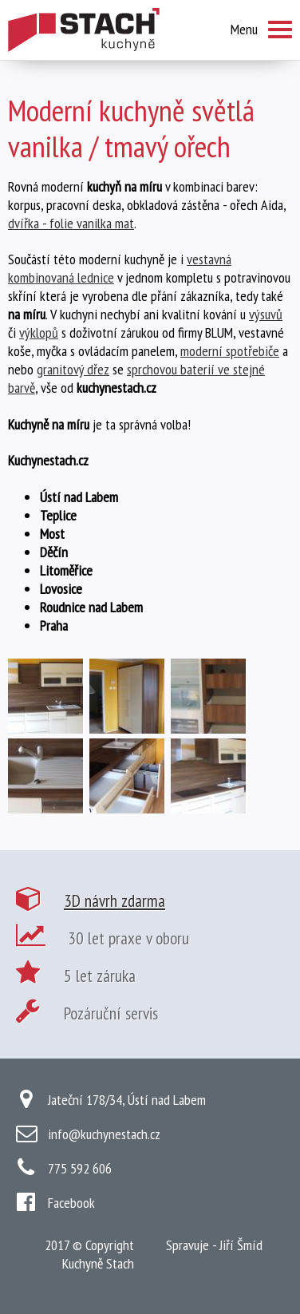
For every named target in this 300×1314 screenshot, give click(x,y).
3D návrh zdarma (114, 900)
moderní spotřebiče (229, 351)
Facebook (71, 1202)
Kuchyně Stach (98, 1263)
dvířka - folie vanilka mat (71, 223)
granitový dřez (73, 369)
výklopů (38, 332)
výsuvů (265, 314)
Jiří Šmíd (240, 1245)
